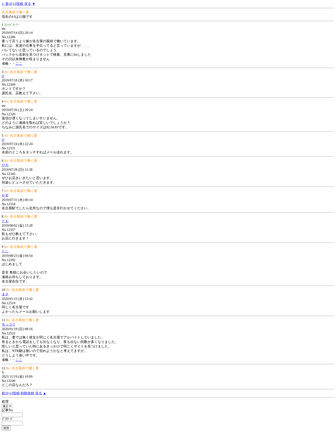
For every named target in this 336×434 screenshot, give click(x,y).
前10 (5, 393)
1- (3, 4)
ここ (18, 63)
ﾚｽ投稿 (18, 4)
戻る (27, 4)
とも (5, 221)
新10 (8, 4)
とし (5, 251)
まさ (5, 294)
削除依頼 (27, 393)
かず (5, 195)
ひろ (5, 165)
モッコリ (8, 324)
